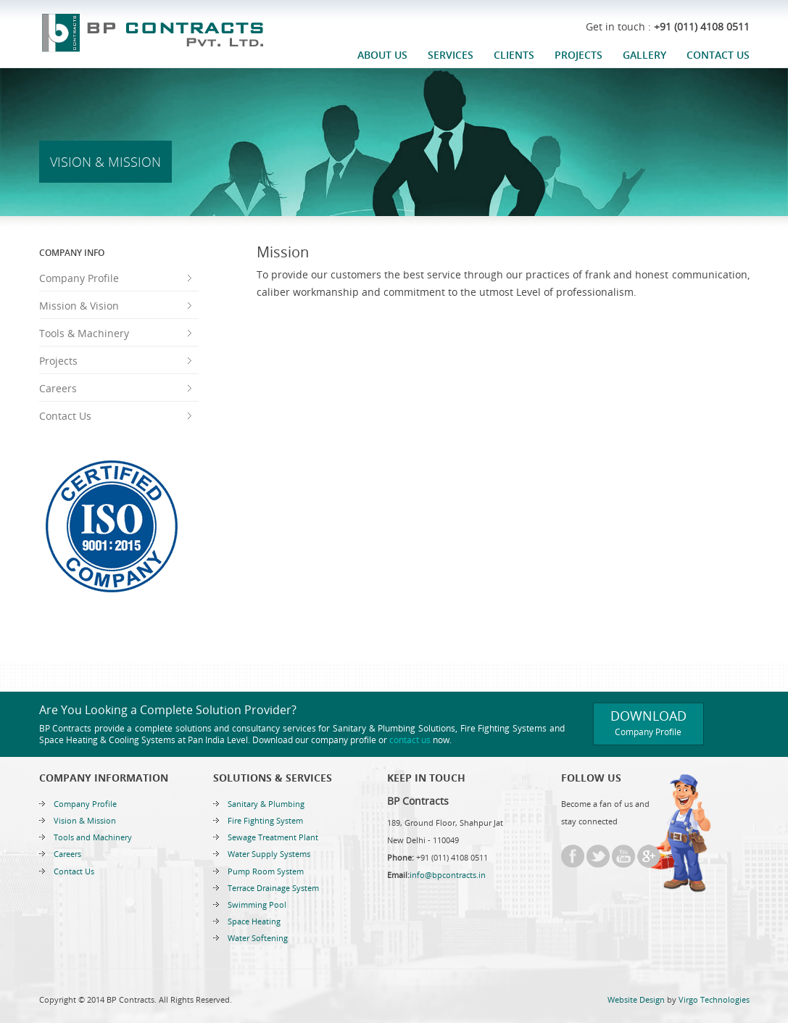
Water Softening (258, 937)
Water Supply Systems (269, 853)
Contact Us (718, 55)
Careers (58, 388)
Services (450, 55)
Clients (514, 55)
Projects (578, 55)
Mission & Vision (79, 305)
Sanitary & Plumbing (266, 803)
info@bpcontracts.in (448, 874)
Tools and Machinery (93, 837)
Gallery (644, 55)
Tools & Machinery (84, 333)
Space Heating (254, 921)
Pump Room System (266, 871)
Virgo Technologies (714, 999)
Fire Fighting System (265, 820)
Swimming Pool (257, 904)
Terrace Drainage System (273, 887)
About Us (382, 55)
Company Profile (79, 278)
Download (648, 722)
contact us (410, 740)
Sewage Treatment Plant (273, 837)
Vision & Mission (85, 820)
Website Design (636, 999)
